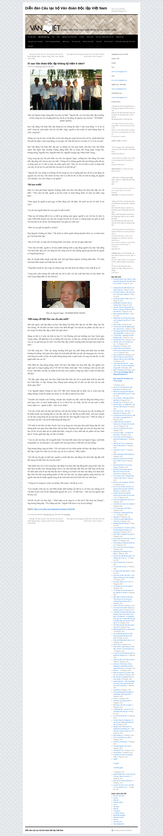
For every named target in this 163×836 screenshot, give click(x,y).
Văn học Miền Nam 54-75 (105, 37)
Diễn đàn (116, 800)
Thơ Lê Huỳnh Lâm (119, 562)
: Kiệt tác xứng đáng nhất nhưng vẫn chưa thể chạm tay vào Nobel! (124, 281)
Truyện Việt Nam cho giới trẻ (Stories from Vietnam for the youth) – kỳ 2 (123, 424)
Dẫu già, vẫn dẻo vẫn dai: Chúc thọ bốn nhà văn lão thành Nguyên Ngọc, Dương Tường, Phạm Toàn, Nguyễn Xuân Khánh (46, 56)
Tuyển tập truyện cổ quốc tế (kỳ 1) (123, 298)
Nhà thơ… (116, 670)
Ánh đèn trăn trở (118, 750)
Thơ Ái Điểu (117, 324)
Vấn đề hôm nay (43, 37)
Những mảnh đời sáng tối (121, 523)
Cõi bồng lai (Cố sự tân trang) (122, 586)
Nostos (115, 698)
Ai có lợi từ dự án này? (120, 716)
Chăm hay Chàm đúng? (120, 742)
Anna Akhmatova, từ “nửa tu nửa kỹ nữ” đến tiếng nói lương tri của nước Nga (124, 530)
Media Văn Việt (88, 41)
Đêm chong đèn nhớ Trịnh (121, 314)
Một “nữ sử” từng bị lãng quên (122, 780)
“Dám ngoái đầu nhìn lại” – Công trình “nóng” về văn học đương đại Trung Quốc (123, 366)
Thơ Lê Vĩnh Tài (118, 605)
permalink (67, 514)
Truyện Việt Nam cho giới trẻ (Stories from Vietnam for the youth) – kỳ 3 (123, 350)
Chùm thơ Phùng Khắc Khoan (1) (123, 640)
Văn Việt (51, 66)
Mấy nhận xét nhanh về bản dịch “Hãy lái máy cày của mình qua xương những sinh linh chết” (123, 599)
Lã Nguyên (116, 811)
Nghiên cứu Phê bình (69, 37)
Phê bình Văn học (118, 817)
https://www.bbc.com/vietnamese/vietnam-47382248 (54, 509)
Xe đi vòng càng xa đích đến (121, 508)
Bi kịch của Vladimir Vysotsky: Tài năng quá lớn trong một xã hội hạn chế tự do (123, 489)
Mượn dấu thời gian (119, 815)
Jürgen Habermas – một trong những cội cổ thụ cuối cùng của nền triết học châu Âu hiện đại (124, 683)
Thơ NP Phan (117, 752)
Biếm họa (66, 41)
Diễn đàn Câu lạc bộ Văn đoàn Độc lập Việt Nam (66, 8)
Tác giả (30, 46)
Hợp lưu (115, 809)
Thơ (58, 37)
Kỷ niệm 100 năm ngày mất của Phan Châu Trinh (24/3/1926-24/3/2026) (122, 472)
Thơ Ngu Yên (117, 402)
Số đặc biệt (32, 37)
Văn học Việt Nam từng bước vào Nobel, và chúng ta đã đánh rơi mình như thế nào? (123, 309)
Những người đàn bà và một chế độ (124, 629)
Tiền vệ (115, 819)
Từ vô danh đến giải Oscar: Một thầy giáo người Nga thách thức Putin (123, 636)
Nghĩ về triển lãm (118, 370)
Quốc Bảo (116, 346)
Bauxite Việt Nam (118, 796)
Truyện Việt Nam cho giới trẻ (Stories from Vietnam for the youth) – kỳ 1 (123, 495)
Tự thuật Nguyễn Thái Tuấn (121, 746)
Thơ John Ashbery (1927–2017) (122, 582)
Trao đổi (99, 41)
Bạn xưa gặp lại (118, 355)
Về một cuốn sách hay (120, 566)
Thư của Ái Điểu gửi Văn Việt (122, 428)
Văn (53, 37)
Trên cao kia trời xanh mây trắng (123, 547)
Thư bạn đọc (76, 41)
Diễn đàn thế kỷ (118, 802)
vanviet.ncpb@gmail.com (118, 89)
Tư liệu (81, 37)
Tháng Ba (116, 517)
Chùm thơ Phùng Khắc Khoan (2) (123, 499)
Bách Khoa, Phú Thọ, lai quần (122, 705)
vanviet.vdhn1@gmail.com (119, 97)
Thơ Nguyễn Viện (118, 339)
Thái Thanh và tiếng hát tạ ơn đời (123, 534)
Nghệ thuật (119, 37)
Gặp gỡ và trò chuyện (35, 41)
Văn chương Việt (118, 824)
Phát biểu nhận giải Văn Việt (125, 41)
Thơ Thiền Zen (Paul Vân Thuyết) (123, 504)
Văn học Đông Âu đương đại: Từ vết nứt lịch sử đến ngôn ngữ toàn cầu (123, 722)
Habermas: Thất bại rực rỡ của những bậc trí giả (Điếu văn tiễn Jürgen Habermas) (123, 666)
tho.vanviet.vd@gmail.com (119, 80)
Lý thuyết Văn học (118, 813)
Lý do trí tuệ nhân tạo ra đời (121, 737)
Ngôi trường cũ (117, 735)
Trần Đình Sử (117, 822)
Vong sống (116, 690)
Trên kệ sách (108, 41)
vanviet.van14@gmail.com (119, 71)
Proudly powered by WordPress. (123, 830)
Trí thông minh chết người (121, 571)
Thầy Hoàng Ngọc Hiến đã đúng (123, 454)
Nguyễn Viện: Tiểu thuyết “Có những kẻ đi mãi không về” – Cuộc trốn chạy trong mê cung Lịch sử (123, 729)
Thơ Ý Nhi (116, 644)
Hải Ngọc (116, 806)
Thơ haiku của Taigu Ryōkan (121, 700)
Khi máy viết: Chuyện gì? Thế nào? (123, 482)
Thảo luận (90, 37)
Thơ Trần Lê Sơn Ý (119, 450)
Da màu (115, 798)
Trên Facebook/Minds (52, 41)
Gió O (115, 804)
